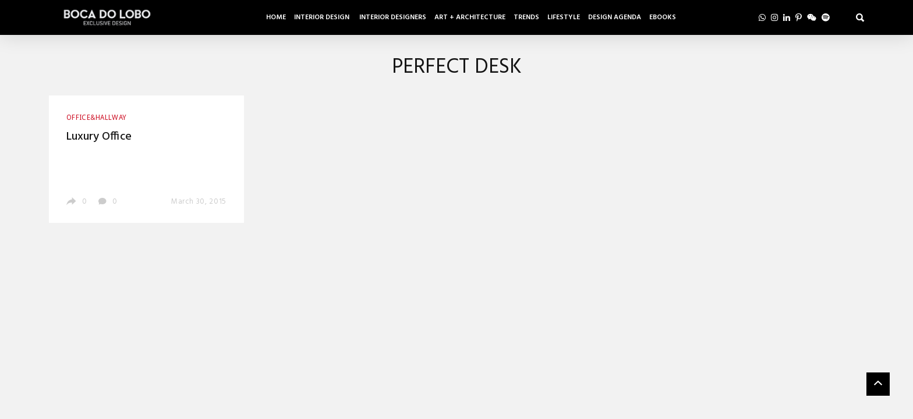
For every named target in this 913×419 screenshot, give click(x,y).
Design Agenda (614, 17)
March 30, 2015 (199, 202)
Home (276, 17)
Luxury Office (99, 136)
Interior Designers (392, 17)
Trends (526, 17)
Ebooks (662, 17)
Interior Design (322, 17)
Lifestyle (563, 17)
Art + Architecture (469, 17)
